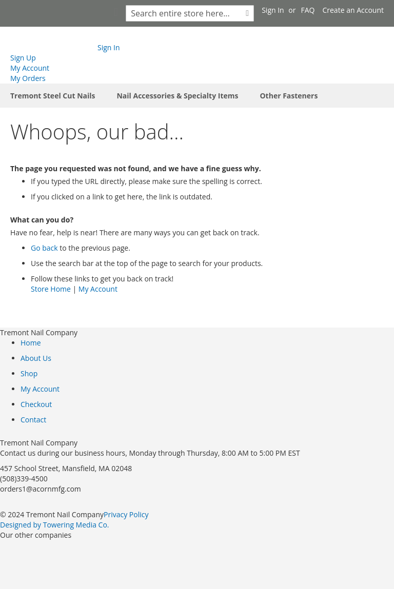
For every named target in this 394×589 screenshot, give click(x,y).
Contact (33, 419)
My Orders (28, 78)
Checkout (36, 404)
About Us (36, 358)
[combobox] (190, 13)
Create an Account (353, 10)
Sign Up (23, 58)
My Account (29, 68)
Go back (44, 248)
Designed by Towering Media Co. (54, 525)
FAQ (308, 10)
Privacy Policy (126, 514)
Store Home (51, 289)
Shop (29, 373)
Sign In (273, 10)
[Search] (247, 13)
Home (31, 343)
